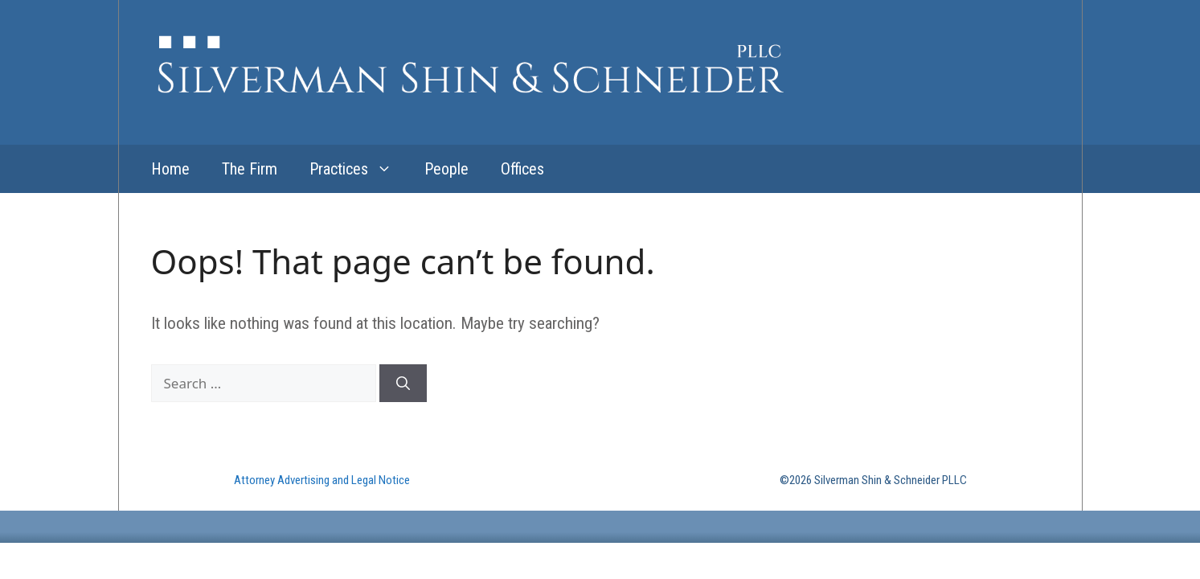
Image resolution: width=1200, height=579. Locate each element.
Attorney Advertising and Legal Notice (322, 480)
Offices (522, 169)
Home (170, 169)
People (446, 169)
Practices (358, 169)
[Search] (403, 383)
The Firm (249, 169)
